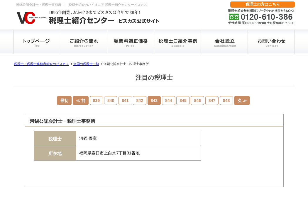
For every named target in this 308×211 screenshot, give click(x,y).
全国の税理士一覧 (86, 64)
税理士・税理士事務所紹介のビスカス (41, 64)
